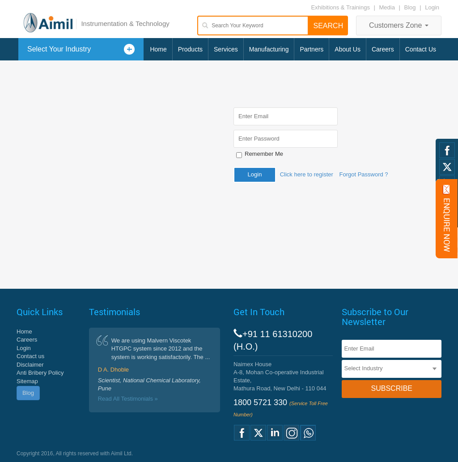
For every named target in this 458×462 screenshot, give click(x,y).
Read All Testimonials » (128, 398)
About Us (347, 49)
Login (432, 7)
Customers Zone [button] (398, 25)
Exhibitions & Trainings (340, 7)
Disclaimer (30, 364)
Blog (410, 7)
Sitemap (27, 381)
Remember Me (264, 153)
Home (158, 49)
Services (226, 49)
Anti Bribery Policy (40, 372)
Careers (383, 49)
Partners (311, 49)
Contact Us (420, 49)
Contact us (30, 356)
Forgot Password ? (363, 174)
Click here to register (306, 174)
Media (388, 7)
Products (190, 49)
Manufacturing (269, 49)
